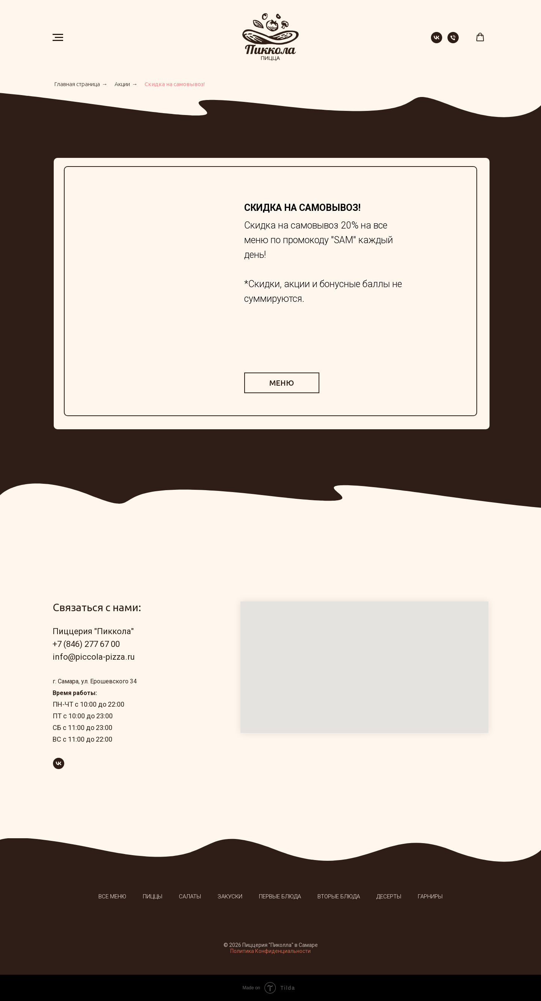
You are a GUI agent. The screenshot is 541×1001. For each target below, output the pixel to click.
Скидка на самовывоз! (175, 84)
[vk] (436, 41)
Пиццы (152, 896)
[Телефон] (453, 41)
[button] (480, 37)
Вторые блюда (338, 896)
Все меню (112, 896)
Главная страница (77, 84)
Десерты (388, 896)
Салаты (190, 896)
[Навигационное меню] (58, 37)
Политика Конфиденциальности (270, 951)
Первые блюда (280, 896)
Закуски (230, 896)
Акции (122, 84)
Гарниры (430, 896)
